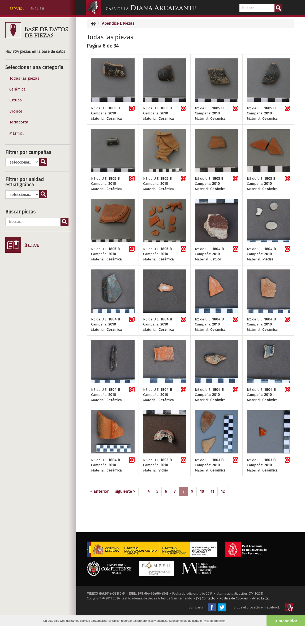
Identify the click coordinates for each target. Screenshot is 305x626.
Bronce (15, 111)
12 (223, 491)
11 (212, 491)
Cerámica (17, 89)
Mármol (16, 133)
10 (202, 491)
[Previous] (99, 491)
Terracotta (18, 122)
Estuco (15, 100)
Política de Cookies (234, 598)
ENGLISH (37, 9)
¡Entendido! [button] (285, 621)
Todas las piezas (24, 78)
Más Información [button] (214, 620)
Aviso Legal (260, 598)
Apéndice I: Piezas (118, 23)
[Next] (125, 491)
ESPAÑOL (17, 9)
